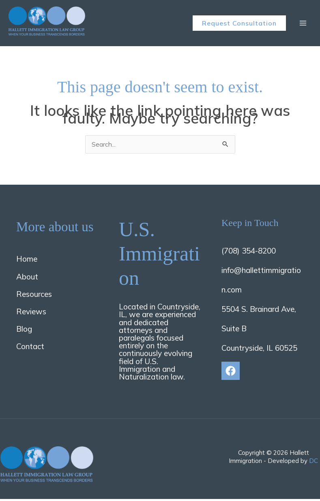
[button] (239, 24)
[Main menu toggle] (303, 24)
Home (26, 261)
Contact (30, 349)
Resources (34, 296)
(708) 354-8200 (248, 253)
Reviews (31, 313)
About (27, 279)
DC (313, 463)
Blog (24, 331)
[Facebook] (230, 373)
